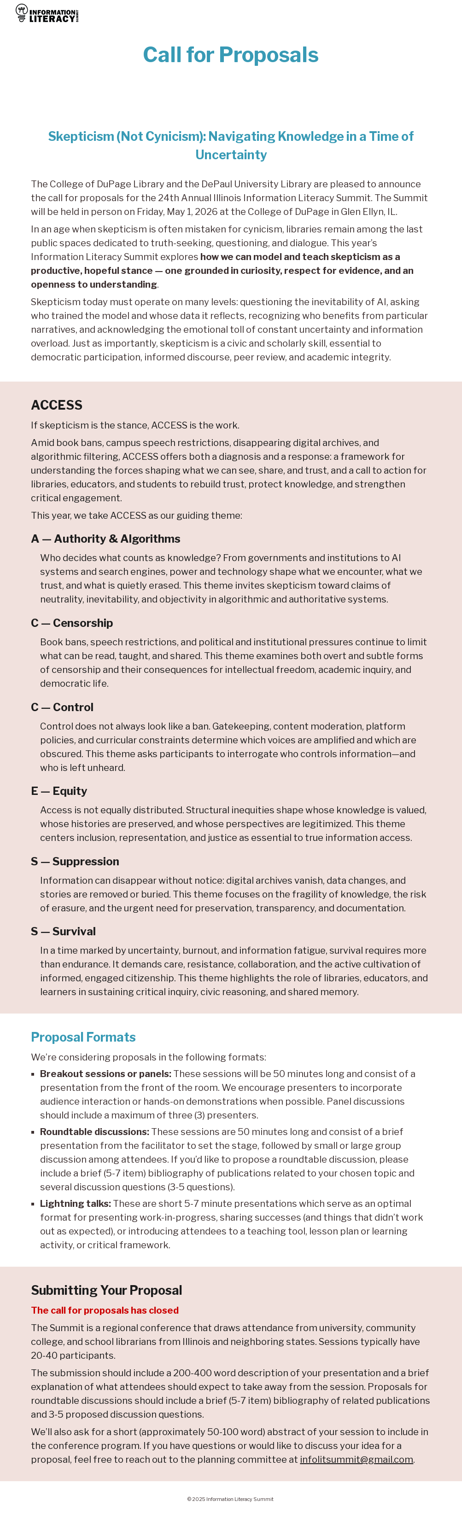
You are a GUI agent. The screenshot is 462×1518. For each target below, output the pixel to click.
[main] (231, 55)
